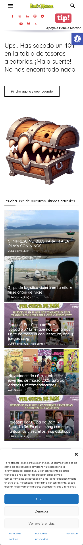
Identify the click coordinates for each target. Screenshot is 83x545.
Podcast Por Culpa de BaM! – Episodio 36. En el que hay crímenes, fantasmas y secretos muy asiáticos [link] (39, 427)
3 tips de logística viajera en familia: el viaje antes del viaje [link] (40, 289)
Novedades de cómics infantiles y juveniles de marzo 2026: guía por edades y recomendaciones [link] (37, 380)
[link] (77, 39)
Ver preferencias (42, 523)
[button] (76, 454)
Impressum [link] (72, 533)
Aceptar (41, 499)
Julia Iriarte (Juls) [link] (18, 251)
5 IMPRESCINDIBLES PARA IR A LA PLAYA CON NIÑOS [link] (38, 243)
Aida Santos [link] (37, 343)
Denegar (41, 511)
